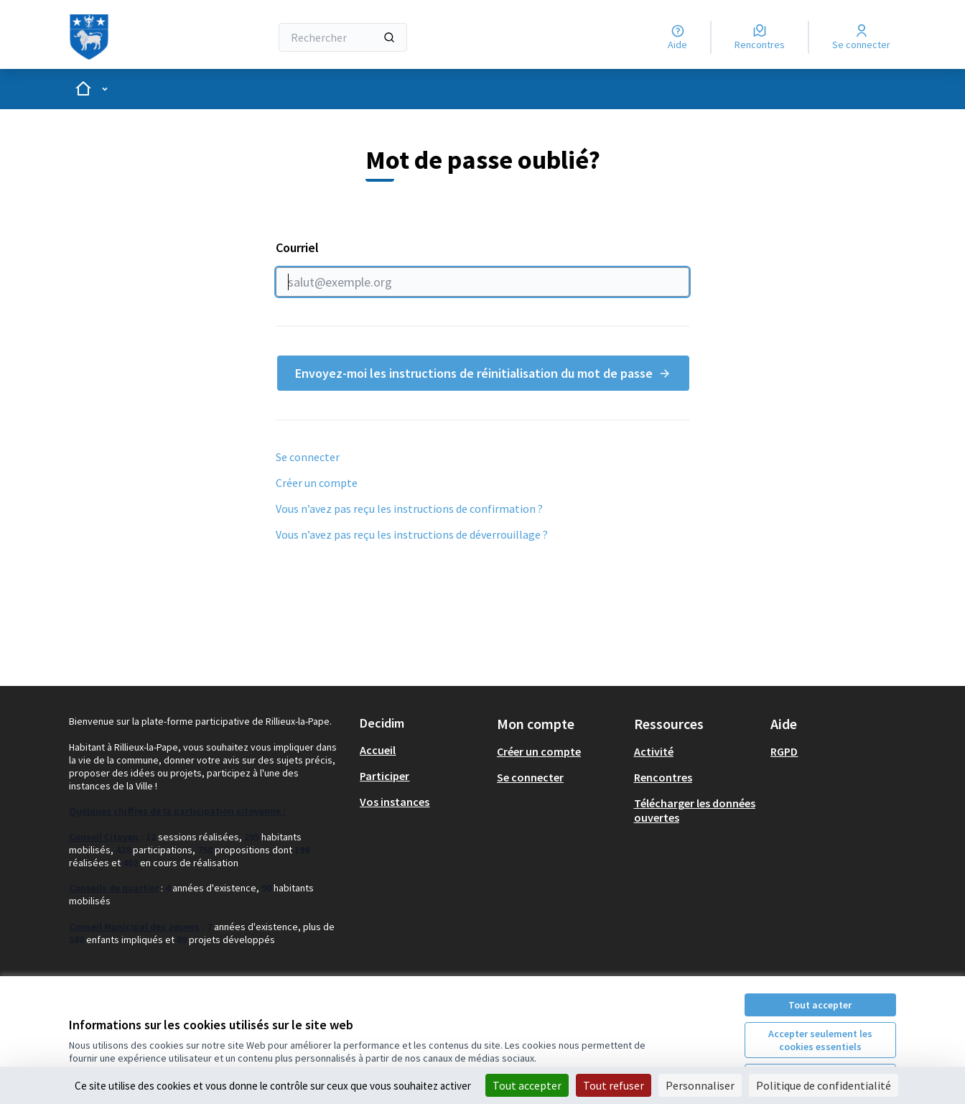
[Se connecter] (861, 37)
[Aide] (677, 37)
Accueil (378, 750)
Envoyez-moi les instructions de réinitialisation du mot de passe (483, 373)
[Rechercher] (342, 37)
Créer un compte (317, 483)
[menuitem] (422, 750)
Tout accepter (820, 1004)
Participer (384, 776)
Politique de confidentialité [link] (823, 1085)
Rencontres (663, 777)
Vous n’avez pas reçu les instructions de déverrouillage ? (412, 534)
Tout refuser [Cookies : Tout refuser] (613, 1085)
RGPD (784, 751)
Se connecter (308, 457)
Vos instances (394, 801)
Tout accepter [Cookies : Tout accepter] (527, 1085)
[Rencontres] (760, 37)
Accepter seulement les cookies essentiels (820, 1040)
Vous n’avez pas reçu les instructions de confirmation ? (409, 508)
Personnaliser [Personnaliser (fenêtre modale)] (700, 1085)
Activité (653, 751)
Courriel (482, 268)
